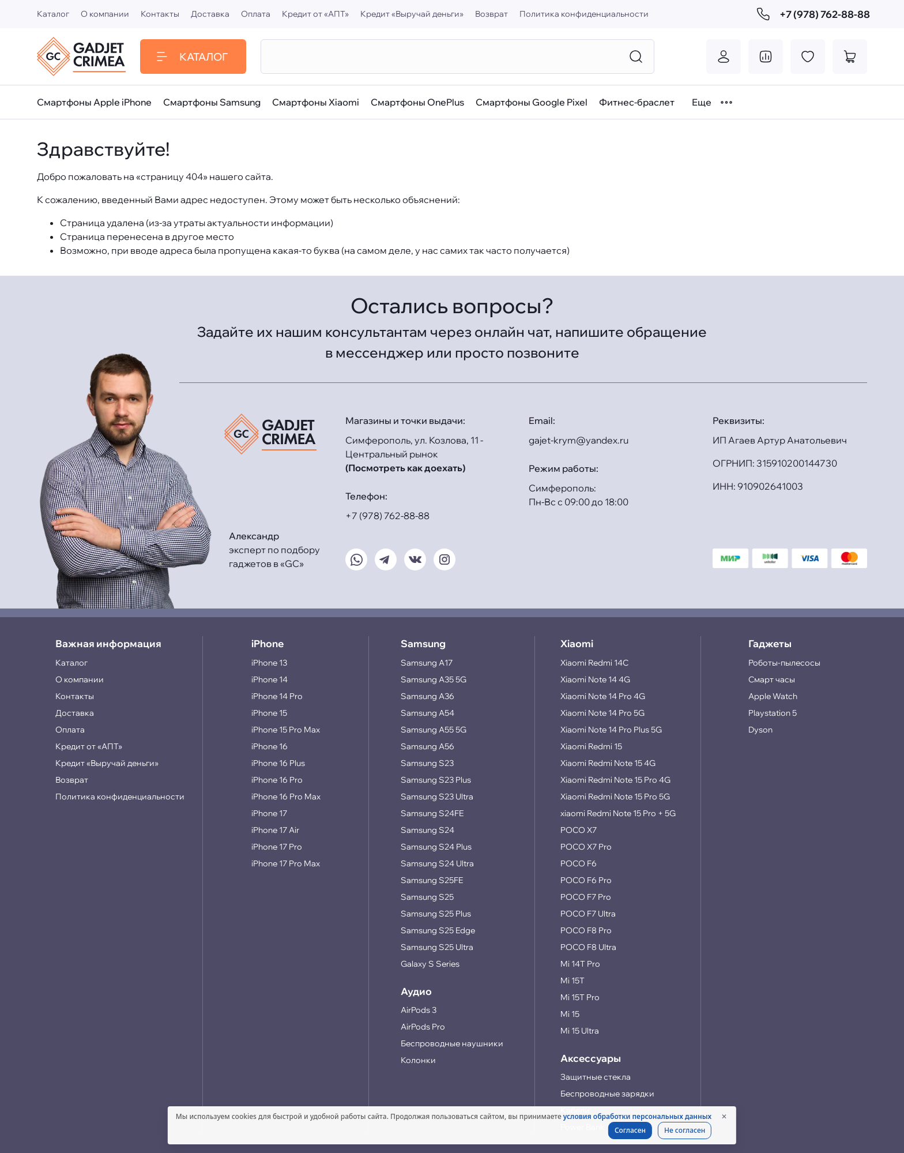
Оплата (255, 14)
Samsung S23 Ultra (437, 796)
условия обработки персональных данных (637, 1116)
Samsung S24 (427, 830)
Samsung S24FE (432, 813)
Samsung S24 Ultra (437, 863)
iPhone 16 (269, 746)
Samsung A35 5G (433, 679)
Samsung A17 (427, 663)
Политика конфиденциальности (584, 14)
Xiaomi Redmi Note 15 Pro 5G (615, 796)
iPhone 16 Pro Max (286, 796)
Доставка (210, 14)
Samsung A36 (427, 696)
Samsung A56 (427, 746)
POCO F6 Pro (586, 880)
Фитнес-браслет (637, 102)
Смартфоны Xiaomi (315, 102)
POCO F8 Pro (586, 930)
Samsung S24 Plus (436, 847)
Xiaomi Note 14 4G (595, 679)
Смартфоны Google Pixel (531, 102)
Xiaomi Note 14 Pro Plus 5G (611, 729)
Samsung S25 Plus (436, 913)
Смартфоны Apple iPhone (94, 102)
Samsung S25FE (432, 880)
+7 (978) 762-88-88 (811, 14)
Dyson (760, 729)
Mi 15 (569, 1014)
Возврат (491, 14)
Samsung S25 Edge (438, 930)
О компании (105, 14)
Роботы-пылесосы (784, 663)
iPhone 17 (269, 813)
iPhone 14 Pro (277, 696)
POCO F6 (578, 863)
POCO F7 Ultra (588, 913)
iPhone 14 (269, 679)
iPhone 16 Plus (278, 763)
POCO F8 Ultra (588, 947)
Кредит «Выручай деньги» (412, 14)
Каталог (53, 14)
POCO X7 (578, 830)
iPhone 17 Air (275, 830)
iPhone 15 (269, 713)
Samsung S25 (427, 897)
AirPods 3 (418, 1010)
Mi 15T (572, 980)
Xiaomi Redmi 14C (594, 663)
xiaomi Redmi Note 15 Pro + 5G (618, 813)
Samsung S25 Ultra (437, 947)
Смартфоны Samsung (212, 102)
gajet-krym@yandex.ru (578, 440)
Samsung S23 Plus (436, 780)
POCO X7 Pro (586, 847)
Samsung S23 (427, 763)
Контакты (160, 14)
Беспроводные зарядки (607, 1093)
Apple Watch (772, 696)
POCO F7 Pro (585, 897)
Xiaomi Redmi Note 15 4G (608, 763)
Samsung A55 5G (433, 729)
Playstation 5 (772, 713)
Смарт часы (771, 679)
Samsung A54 (427, 713)
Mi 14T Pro (580, 964)
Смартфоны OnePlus (417, 102)
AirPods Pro (423, 1026)
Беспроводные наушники (452, 1043)
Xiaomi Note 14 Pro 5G (602, 713)
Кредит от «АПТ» (315, 14)
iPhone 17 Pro (276, 847)
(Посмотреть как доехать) (405, 468)
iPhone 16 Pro (277, 780)
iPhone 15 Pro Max (285, 729)
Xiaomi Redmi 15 (591, 746)
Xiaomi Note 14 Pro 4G (602, 696)
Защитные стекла (595, 1077)
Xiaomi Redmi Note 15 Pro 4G (615, 780)
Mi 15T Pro (580, 997)
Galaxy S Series (430, 964)
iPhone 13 (269, 663)
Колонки (418, 1060)
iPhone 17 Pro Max (285, 863)
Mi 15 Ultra (579, 1031)
